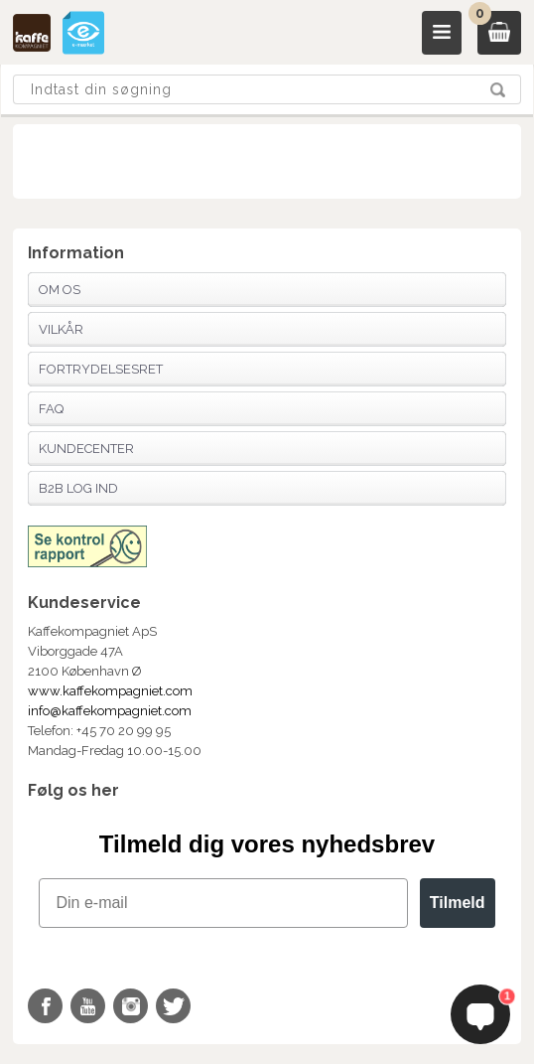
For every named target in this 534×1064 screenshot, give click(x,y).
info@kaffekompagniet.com (110, 710)
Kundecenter (86, 448)
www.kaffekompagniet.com (110, 691)
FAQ (51, 408)
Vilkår (61, 329)
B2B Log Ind (78, 488)
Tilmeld (457, 902)
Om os (59, 289)
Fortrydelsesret (101, 369)
